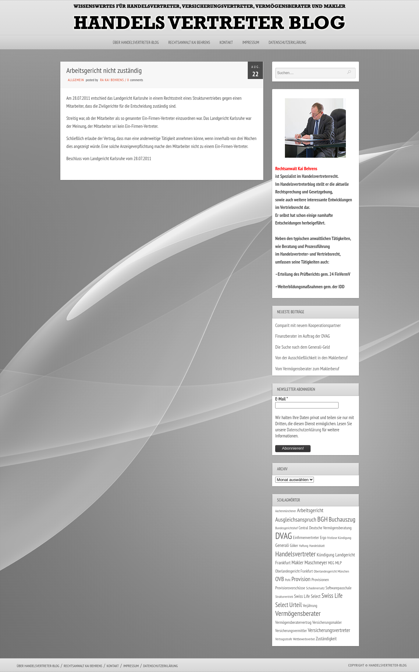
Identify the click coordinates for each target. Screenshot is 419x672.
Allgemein (76, 80)
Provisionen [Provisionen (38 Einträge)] (320, 579)
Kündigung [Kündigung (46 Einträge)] (325, 555)
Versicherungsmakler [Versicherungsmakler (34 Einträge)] (327, 622)
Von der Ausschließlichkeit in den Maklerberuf (311, 358)
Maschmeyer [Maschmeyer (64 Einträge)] (315, 562)
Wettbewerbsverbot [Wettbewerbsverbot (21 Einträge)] (304, 639)
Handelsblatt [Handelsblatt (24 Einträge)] (317, 545)
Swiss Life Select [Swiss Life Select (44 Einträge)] (307, 596)
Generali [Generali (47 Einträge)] (282, 545)
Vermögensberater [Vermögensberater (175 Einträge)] (298, 613)
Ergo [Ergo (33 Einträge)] (323, 537)
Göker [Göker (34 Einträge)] (294, 545)
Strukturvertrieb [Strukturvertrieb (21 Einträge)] (284, 597)
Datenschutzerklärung (287, 42)
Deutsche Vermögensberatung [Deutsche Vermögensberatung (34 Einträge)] (330, 527)
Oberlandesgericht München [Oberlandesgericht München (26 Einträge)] (331, 571)
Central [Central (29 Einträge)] (303, 527)
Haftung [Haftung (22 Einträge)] (303, 546)
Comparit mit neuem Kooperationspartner (308, 325)
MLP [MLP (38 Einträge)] (338, 563)
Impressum (250, 42)
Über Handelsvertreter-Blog (136, 42)
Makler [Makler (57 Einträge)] (298, 562)
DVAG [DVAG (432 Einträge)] (283, 535)
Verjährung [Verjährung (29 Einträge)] (310, 605)
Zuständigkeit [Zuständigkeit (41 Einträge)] (326, 638)
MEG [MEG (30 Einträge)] (331, 563)
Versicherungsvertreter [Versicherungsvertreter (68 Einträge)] (329, 630)
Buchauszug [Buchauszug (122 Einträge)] (342, 519)
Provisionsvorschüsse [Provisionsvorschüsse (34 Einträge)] (290, 588)
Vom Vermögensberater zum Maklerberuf (307, 369)
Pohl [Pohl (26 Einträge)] (287, 579)
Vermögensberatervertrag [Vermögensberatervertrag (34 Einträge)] (293, 622)
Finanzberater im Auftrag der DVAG (302, 336)
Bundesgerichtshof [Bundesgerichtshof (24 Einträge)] (286, 528)
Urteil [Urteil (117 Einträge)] (295, 604)
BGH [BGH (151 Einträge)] (322, 519)
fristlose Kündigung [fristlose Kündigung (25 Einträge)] (339, 537)
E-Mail (281, 399)
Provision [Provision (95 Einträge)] (301, 579)
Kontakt (226, 42)
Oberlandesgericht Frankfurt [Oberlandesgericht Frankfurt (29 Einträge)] (294, 571)
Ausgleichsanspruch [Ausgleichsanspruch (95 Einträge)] (295, 519)
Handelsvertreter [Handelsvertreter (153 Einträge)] (295, 553)
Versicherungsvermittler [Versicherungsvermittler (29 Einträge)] (291, 630)
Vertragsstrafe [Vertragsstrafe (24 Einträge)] (283, 639)
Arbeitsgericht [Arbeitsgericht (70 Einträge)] (310, 510)
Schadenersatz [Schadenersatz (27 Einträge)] (315, 588)
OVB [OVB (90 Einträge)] (279, 579)
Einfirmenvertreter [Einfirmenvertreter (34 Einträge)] (306, 537)
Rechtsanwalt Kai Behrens (189, 42)
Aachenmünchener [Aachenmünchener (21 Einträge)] (285, 511)
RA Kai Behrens (112, 80)
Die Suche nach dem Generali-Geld (302, 347)
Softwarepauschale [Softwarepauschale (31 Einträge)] (338, 588)
